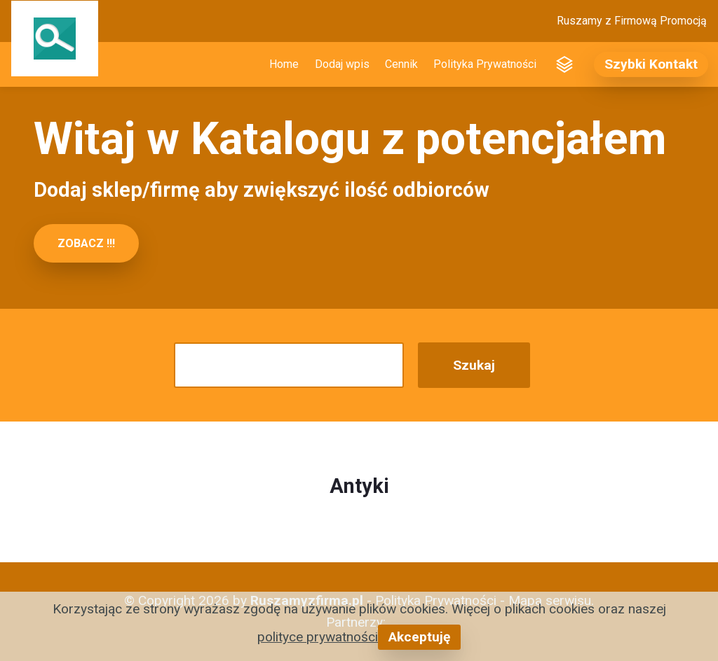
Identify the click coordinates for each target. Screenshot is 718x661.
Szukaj (474, 365)
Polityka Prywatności (484, 64)
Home (284, 64)
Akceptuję (419, 637)
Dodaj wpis (342, 64)
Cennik (401, 64)
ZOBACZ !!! (86, 243)
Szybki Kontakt (651, 64)
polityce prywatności (317, 637)
